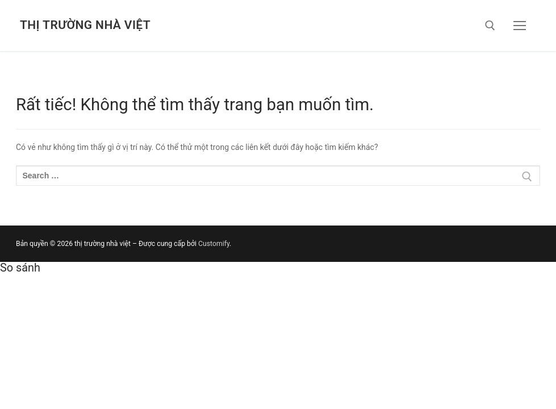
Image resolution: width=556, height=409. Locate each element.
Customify (213, 244)
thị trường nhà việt (85, 25)
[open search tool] (490, 25)
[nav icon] (519, 25)
